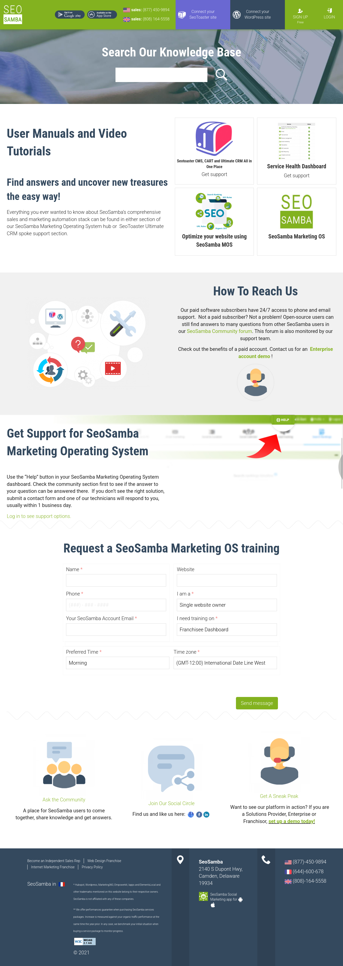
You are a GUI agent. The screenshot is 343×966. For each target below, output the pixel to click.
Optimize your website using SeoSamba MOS (214, 240)
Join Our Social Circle (172, 803)
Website (185, 569)
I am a (183, 594)
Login (329, 17)
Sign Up (300, 17)
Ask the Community (63, 800)
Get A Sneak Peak (279, 796)
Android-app (240, 899)
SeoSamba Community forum (219, 331)
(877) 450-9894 (156, 9)
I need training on (195, 618)
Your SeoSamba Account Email (100, 618)
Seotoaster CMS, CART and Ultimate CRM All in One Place (214, 164)
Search (220, 75)
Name (72, 569)
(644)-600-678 (304, 871)
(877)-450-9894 (305, 862)
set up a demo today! (291, 821)
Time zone (185, 652)
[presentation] (240, 684)
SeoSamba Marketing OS (296, 236)
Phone (73, 594)
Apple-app (212, 904)
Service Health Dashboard (296, 166)
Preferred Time (82, 652)
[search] (161, 75)
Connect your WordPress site (257, 14)
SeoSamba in (42, 884)
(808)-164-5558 (305, 881)
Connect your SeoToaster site (203, 14)
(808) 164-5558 (156, 19)
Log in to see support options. (39, 516)
